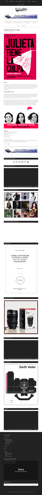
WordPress (29, 491)
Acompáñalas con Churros (9, 441)
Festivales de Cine (6, 437)
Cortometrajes (6, 446)
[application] (21, 177)
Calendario (5, 448)
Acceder (33, 491)
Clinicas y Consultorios (8, 456)
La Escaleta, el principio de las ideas (21, 10)
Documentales (7, 444)
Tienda (5, 450)
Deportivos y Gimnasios (8, 454)
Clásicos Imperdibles (8, 442)
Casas (6, 455)
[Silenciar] (35, 186)
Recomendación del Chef (8, 440)
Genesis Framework (24, 491)
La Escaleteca (7, 443)
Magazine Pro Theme (17, 491)
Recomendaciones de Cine (8, 439)
